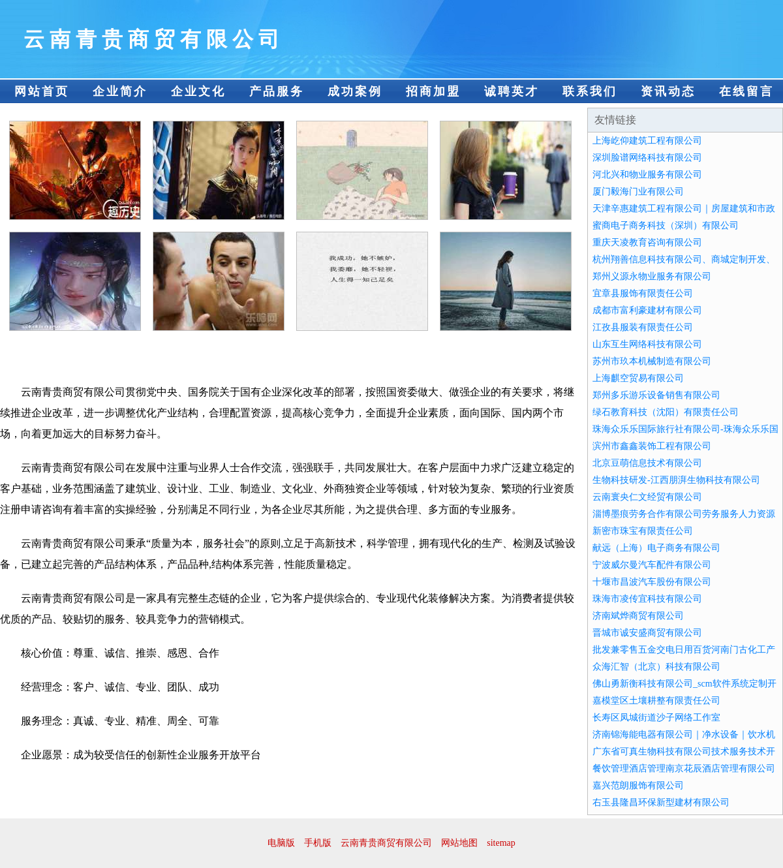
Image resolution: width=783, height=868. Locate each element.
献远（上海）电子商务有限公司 (656, 548)
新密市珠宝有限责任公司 (642, 531)
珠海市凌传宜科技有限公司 (647, 599)
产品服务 (276, 91)
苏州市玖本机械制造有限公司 (651, 361)
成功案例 (355, 91)
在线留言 (746, 91)
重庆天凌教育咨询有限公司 (647, 242)
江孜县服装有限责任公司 (642, 327)
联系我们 (589, 91)
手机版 (317, 843)
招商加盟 (433, 91)
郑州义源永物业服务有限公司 (651, 276)
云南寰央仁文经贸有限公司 (647, 497)
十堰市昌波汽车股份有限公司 (651, 582)
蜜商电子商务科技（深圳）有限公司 (665, 225)
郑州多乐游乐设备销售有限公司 (656, 395)
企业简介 (120, 91)
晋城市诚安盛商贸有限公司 (647, 633)
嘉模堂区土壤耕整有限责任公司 (656, 700)
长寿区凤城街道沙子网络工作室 (656, 717)
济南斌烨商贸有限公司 (638, 616)
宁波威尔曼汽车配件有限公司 (651, 565)
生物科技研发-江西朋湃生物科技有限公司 (676, 480)
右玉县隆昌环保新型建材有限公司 (660, 802)
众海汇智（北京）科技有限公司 (656, 667)
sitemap (501, 843)
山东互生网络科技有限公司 (647, 344)
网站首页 (41, 91)
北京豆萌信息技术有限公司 (647, 463)
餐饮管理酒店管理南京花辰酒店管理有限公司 (683, 768)
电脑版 (281, 843)
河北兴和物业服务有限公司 (647, 174)
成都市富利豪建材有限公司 (647, 310)
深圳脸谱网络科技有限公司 (647, 158)
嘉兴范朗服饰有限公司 (638, 785)
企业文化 (198, 91)
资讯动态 (668, 91)
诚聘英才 (511, 91)
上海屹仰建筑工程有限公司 (647, 141)
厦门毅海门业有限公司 (638, 191)
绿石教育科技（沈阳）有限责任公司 (665, 412)
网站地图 (459, 843)
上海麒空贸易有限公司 (638, 378)
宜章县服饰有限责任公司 (642, 293)
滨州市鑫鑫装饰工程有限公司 (651, 446)
